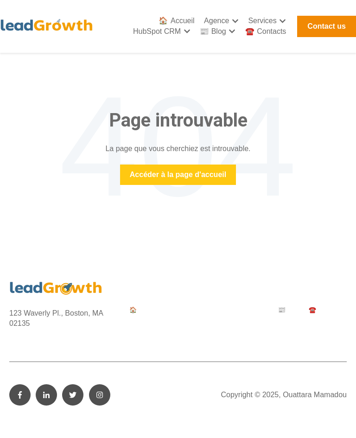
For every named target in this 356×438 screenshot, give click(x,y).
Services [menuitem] (209, 309)
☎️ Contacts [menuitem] (325, 309)
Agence (216, 21)
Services (262, 21)
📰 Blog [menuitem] (288, 309)
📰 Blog (213, 31)
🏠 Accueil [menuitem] (143, 309)
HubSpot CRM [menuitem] (249, 309)
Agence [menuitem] (178, 309)
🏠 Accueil (176, 21)
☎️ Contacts (265, 31)
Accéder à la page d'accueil (178, 174)
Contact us (326, 26)
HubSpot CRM (157, 31)
